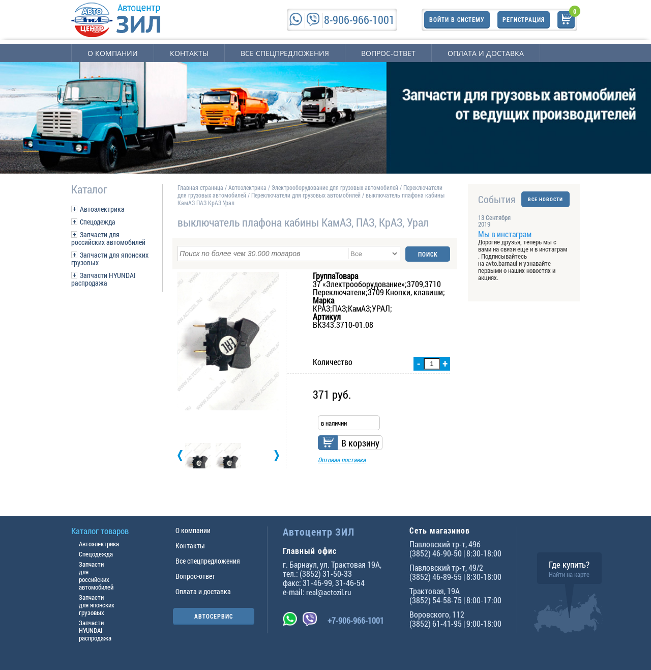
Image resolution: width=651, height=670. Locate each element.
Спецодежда (97, 222)
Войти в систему (457, 19)
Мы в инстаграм (504, 234)
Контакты (189, 53)
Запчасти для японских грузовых (110, 258)
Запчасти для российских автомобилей (108, 238)
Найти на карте (569, 574)
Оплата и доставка (486, 53)
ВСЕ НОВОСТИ (545, 199)
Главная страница (200, 187)
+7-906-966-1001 (356, 620)
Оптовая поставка (342, 459)
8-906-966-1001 (359, 19)
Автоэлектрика (102, 209)
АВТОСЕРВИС (213, 616)
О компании (112, 53)
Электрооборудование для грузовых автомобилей (336, 187)
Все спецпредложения (285, 53)
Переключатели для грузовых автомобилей (306, 195)
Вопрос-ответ (388, 53)
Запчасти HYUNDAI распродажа (103, 279)
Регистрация (523, 19)
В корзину (360, 442)
